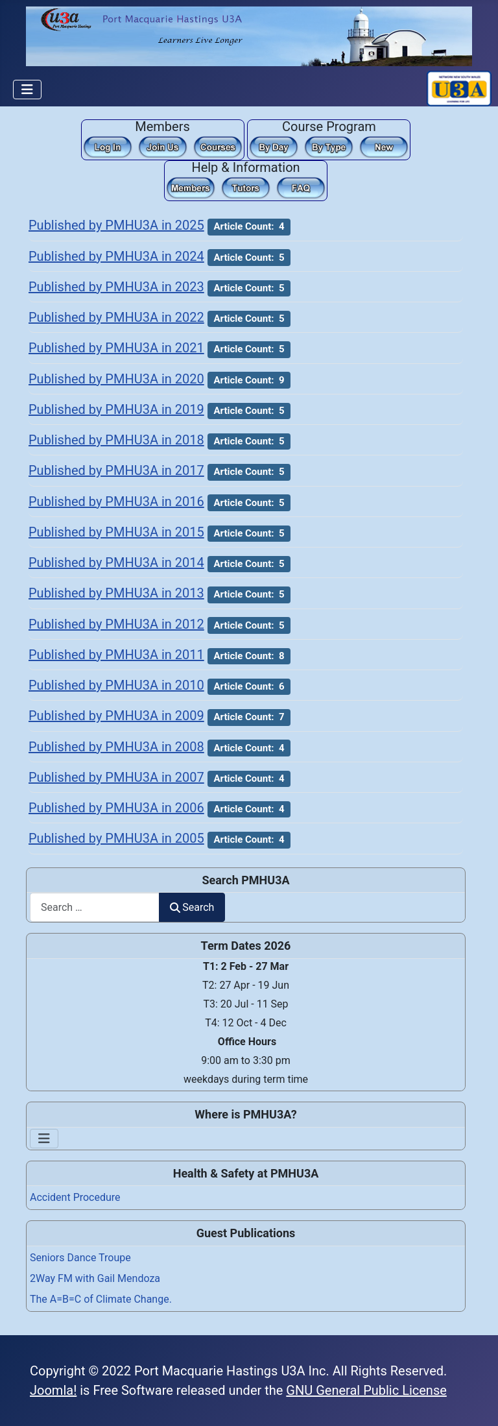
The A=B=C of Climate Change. (101, 1299)
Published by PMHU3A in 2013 (116, 593)
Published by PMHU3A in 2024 (116, 256)
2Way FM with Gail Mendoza (95, 1278)
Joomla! (53, 1390)
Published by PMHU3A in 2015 (116, 532)
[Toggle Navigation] (27, 89)
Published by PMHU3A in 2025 (116, 225)
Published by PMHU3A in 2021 (116, 348)
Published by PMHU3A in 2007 (116, 777)
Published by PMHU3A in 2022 (116, 317)
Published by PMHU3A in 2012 (116, 624)
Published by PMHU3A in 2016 (116, 501)
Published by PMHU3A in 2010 (116, 685)
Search (192, 907)
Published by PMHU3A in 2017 (116, 470)
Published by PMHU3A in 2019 (116, 409)
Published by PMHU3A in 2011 (116, 654)
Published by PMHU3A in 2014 (116, 562)
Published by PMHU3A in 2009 (116, 715)
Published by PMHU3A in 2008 (116, 747)
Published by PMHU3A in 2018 (116, 440)
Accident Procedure (75, 1197)
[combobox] (95, 907)
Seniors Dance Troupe (80, 1257)
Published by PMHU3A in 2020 (116, 379)
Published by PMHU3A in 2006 (116, 808)
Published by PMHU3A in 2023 (116, 287)
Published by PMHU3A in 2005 (116, 838)
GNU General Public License (366, 1390)
